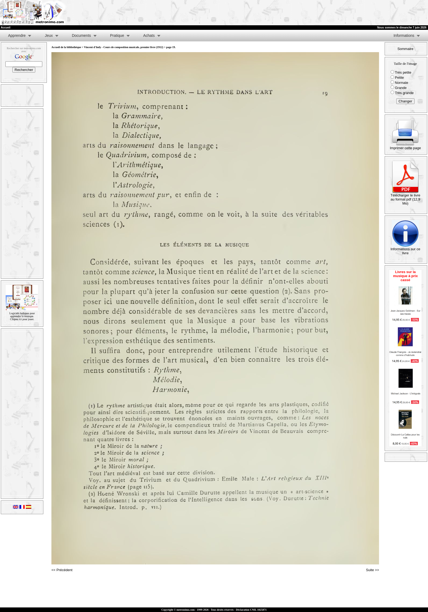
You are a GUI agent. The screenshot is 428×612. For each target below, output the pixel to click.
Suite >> (372, 570)
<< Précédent (61, 570)
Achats (149, 35)
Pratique (117, 35)
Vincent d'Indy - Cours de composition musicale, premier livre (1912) (123, 47)
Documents (81, 35)
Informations (404, 35)
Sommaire (405, 49)
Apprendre (17, 35)
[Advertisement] (362, 13)
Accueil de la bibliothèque (66, 47)
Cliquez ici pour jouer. (22, 319)
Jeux (49, 35)
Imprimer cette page (405, 146)
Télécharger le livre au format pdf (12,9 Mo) (405, 197)
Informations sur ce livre (405, 249)
